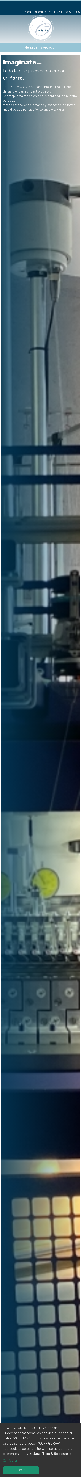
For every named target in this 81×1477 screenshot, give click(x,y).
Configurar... (11, 1461)
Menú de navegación (40, 47)
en (76, 4)
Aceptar (21, 1470)
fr (69, 4)
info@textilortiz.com (37, 12)
